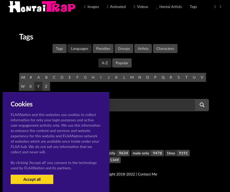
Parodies (103, 48)
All (23, 77)
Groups (124, 48)
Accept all (32, 179)
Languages (79, 48)
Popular (122, 63)
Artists (143, 48)
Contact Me (147, 174)
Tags (59, 48)
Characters (165, 48)
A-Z (105, 63)
